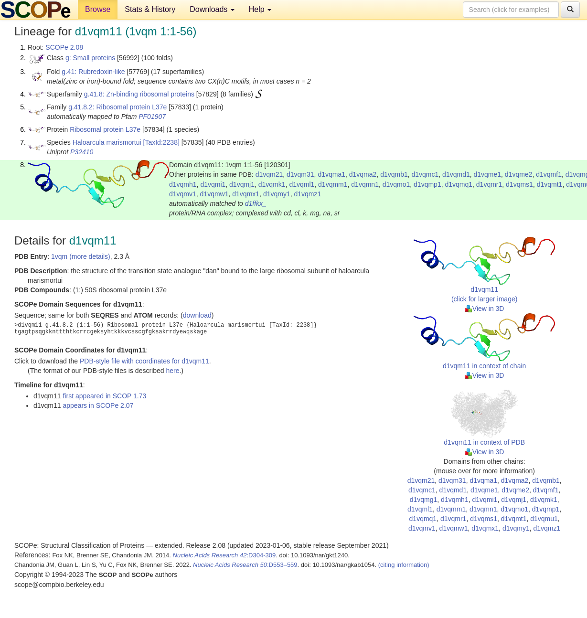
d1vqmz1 (307, 194)
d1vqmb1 (394, 174)
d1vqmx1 (245, 194)
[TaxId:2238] (161, 142)
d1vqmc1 (425, 174)
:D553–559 (245, 564)
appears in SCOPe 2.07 (98, 405)
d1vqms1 (519, 184)
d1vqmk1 (272, 184)
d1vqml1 (301, 184)
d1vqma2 (363, 174)
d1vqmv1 (182, 194)
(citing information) (403, 564)
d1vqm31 (300, 174)
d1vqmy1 (276, 194)
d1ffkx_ (256, 203)
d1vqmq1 (458, 184)
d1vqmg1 (424, 499)
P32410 (81, 152)
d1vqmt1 (550, 184)
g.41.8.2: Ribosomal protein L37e (117, 107)
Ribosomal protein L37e (105, 129)
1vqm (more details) (80, 256)
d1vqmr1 (489, 184)
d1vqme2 (519, 174)
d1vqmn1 (365, 184)
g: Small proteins (90, 58)
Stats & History (150, 9)
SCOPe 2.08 (64, 47)
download (197, 315)
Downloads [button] (212, 9)
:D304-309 (224, 555)
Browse (97, 9)
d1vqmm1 (332, 184)
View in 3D (484, 308)
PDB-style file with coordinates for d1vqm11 (144, 361)
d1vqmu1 (544, 518)
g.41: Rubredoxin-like (93, 71)
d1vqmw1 (214, 194)
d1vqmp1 (427, 184)
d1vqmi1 (212, 184)
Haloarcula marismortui (107, 142)
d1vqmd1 (456, 174)
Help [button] (260, 9)
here (172, 370)
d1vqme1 (487, 174)
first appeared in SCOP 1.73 (104, 396)
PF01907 (152, 116)
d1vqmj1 (242, 184)
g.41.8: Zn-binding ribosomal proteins (139, 94)
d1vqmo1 (396, 184)
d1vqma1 (331, 174)
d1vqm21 (269, 174)
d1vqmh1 (183, 184)
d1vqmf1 (549, 174)
